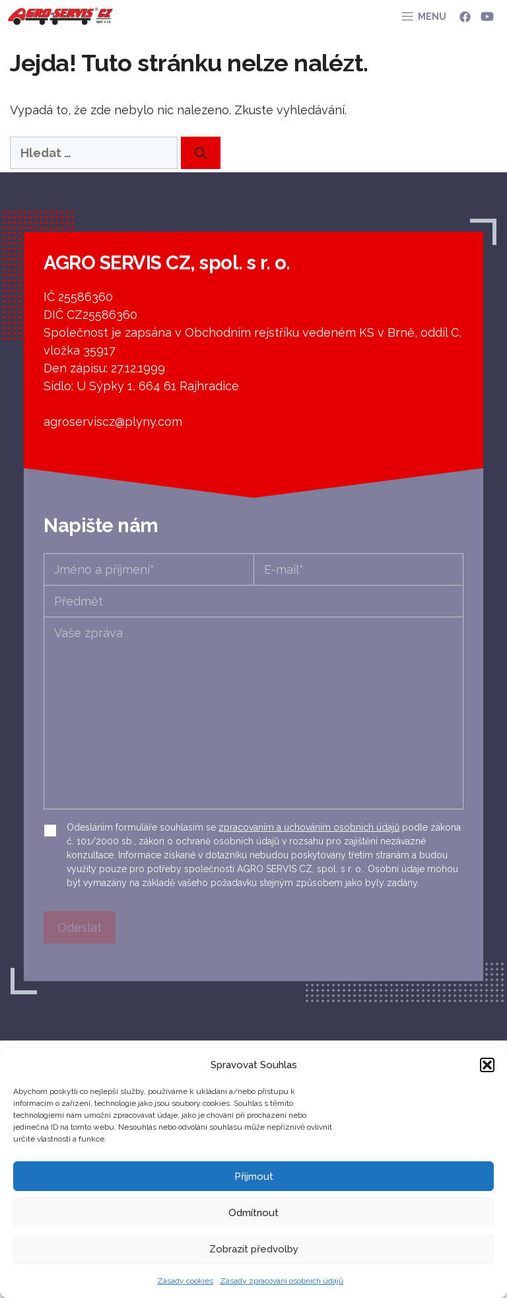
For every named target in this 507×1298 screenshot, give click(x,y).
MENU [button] (432, 16)
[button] (487, 1065)
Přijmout (253, 1176)
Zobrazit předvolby (253, 1249)
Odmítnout (253, 1213)
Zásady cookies (185, 1280)
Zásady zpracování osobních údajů (281, 1280)
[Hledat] (200, 153)
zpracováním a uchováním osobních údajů (309, 827)
